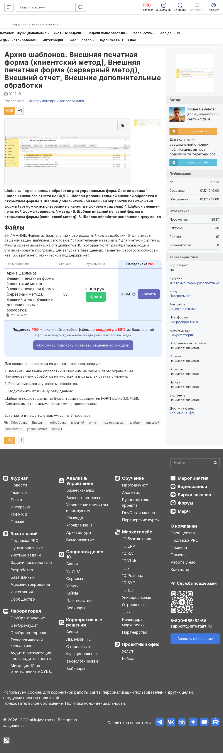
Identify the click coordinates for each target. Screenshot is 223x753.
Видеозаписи (192, 486)
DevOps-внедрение (28, 632)
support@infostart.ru (191, 626)
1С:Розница (132, 575)
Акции (72, 563)
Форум (185, 503)
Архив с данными (182, 309)
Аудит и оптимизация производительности (30, 656)
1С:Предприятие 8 (183, 322)
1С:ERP (128, 546)
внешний (77, 422)
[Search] (195, 462)
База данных (22, 577)
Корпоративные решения (84, 622)
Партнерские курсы (141, 520)
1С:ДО (128, 590)
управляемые (37, 429)
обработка (58, 422)
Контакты (180, 569)
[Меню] (9, 7)
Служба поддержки (197, 583)
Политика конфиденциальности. (95, 703)
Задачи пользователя (31, 562)
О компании (184, 526)
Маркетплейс (137, 532)
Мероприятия (193, 478)
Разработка (21, 570)
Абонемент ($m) (182, 413)
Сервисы (74, 578)
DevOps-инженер (138, 512)
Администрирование (30, 584)
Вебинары (75, 608)
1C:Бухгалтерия (181, 335)
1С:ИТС (73, 571)
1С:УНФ (129, 560)
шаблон (136, 422)
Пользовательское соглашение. (33, 703)
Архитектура (78, 532)
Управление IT (79, 525)
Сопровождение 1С (84, 554)
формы (57, 429)
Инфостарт (80, 415)
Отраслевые (78, 646)
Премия (17, 521)
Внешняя (38, 422)
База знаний (23, 533)
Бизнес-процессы (83, 497)
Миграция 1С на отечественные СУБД (31, 668)
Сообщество (22, 599)
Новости (18, 485)
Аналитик (131, 492)
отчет (93, 422)
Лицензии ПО (78, 639)
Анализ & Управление (79, 481)
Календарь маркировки (133, 622)
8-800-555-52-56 (188, 620)
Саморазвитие (80, 540)
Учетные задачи (25, 555)
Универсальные (136, 597)
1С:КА (127, 553)
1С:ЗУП (128, 582)
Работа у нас (183, 562)
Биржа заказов (194, 494)
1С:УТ (127, 568)
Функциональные (26, 548)
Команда (74, 518)
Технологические (82, 661)
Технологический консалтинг (26, 643)
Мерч (184, 511)
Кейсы (72, 593)
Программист (180, 296)
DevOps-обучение (27, 618)
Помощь (179, 555)
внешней (152, 422)
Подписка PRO (24, 540)
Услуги (72, 586)
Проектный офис (140, 644)
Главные (18, 492)
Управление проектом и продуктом (87, 508)
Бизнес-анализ (80, 490)
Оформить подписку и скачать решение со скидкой (83, 345)
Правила (179, 547)
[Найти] (215, 462)
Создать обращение (195, 638)
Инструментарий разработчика (194, 283)
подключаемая (114, 422)
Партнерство (79, 600)
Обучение (133, 478)
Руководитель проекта (135, 502)
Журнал (19, 478)
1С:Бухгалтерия (136, 538)
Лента (16, 499)
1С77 (126, 612)
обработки (14, 429)
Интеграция (21, 592)
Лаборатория (25, 611)
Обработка (19, 422)
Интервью (20, 507)
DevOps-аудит (24, 625)
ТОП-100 (18, 514)
